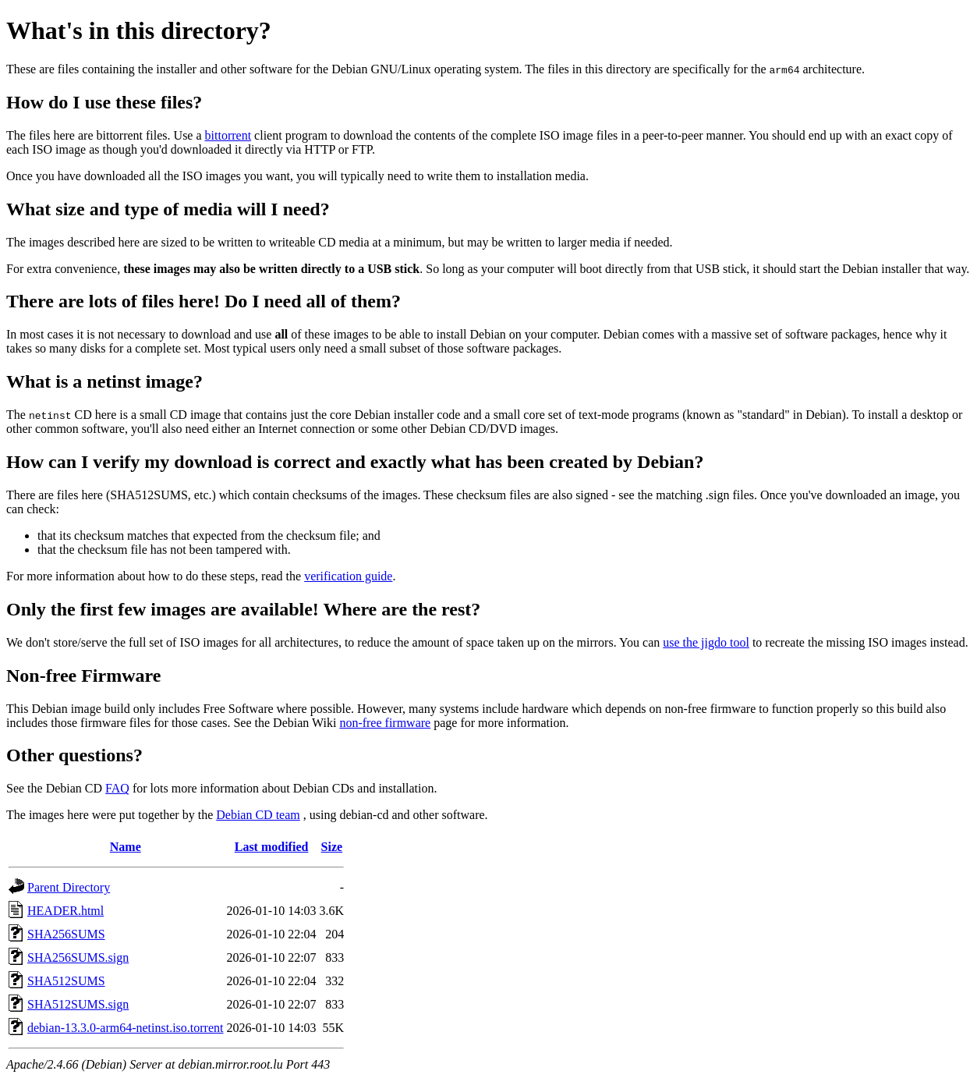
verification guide (348, 576)
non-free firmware (384, 722)
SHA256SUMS (66, 934)
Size (332, 846)
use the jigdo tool (706, 642)
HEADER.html (65, 910)
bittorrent (228, 135)
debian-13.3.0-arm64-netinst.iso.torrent (125, 1027)
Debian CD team (258, 814)
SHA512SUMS (66, 981)
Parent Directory (68, 887)
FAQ (117, 788)
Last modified (272, 846)
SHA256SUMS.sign (78, 957)
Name (125, 846)
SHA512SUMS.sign (78, 1004)
